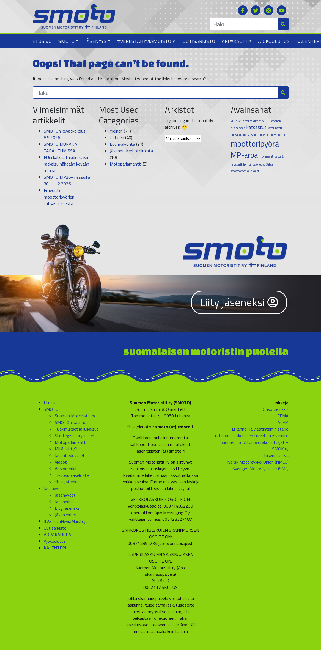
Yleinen (116, 131)
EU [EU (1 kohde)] (267, 121)
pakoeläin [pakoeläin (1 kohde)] (280, 156)
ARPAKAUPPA (236, 41)
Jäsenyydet (65, 495)
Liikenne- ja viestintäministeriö (260, 429)
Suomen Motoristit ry (75, 415)
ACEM (283, 422)
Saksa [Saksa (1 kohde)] (269, 164)
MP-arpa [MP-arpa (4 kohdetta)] (244, 154)
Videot (61, 462)
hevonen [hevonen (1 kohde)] (275, 121)
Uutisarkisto (198, 41)
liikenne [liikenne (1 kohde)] (264, 135)
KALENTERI (55, 547)
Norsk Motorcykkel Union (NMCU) (258, 462)
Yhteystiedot (67, 481)
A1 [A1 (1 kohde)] (240, 121)
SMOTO (66, 41)
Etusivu (42, 41)
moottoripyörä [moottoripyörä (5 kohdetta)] (255, 143)
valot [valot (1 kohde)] (256, 171)
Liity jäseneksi (239, 302)
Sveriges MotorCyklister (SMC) (260, 468)
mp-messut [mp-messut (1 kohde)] (266, 156)
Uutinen (117, 137)
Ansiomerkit (66, 468)
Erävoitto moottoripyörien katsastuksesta (59, 197)
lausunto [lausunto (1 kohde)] (253, 135)
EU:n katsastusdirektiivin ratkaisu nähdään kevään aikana (66, 164)
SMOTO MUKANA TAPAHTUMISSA (60, 147)
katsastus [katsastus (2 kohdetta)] (256, 127)
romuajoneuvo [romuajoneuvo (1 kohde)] (256, 164)
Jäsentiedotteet (70, 455)
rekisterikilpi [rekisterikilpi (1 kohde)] (238, 164)
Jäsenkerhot (66, 514)
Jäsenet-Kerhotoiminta (131, 150)
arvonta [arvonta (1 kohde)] (247, 121)
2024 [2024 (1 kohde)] (234, 121)
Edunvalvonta (122, 144)
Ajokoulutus (274, 41)
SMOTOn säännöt (71, 422)
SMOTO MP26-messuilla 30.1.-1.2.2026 (67, 180)
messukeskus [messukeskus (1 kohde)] (278, 135)
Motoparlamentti (126, 164)
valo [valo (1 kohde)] (249, 171)
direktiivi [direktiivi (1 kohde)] (259, 121)
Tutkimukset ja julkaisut (76, 429)
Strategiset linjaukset (75, 435)
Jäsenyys (95, 41)
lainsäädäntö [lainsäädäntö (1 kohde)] (238, 135)
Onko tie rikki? (276, 409)
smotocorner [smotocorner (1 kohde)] (238, 171)
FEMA (283, 415)
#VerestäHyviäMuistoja (146, 41)
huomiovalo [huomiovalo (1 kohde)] (238, 128)
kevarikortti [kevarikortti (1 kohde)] (275, 128)
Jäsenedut (64, 501)
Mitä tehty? (66, 448)
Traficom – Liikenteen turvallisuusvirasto (251, 435)
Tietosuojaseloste (72, 475)
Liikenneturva (276, 455)
